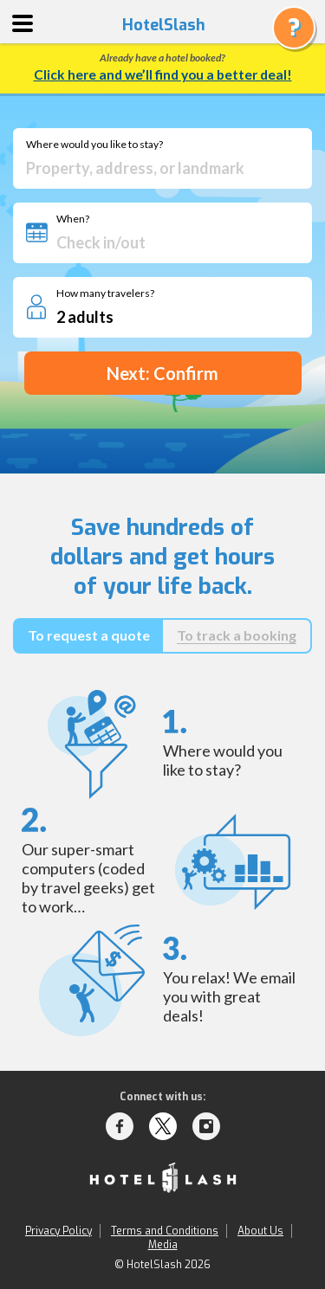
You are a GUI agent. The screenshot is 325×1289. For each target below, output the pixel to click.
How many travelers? (105, 293)
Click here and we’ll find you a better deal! (163, 74)
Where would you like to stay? (94, 145)
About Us (260, 1231)
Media (163, 1245)
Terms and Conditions (164, 1231)
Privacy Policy (58, 1231)
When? (72, 219)
